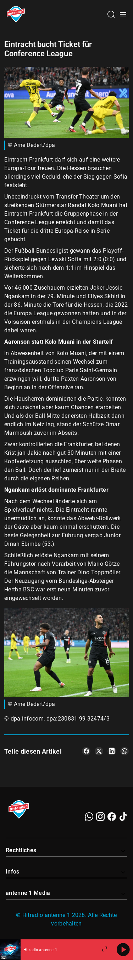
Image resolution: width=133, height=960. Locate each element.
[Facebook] (111, 816)
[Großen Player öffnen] (104, 949)
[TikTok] (123, 816)
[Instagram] (100, 816)
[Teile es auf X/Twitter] (99, 751)
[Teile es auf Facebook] (86, 751)
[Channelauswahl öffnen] (111, 14)
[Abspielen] (123, 950)
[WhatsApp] (89, 816)
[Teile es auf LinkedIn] (111, 751)
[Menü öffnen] (123, 14)
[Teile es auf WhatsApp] (124, 751)
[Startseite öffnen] (15, 14)
